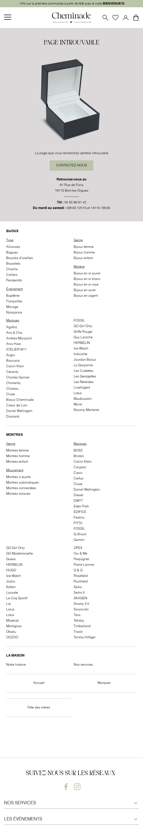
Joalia (10, 581)
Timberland (82, 626)
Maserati (12, 620)
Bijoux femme (84, 247)
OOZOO (12, 637)
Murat (78, 404)
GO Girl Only (83, 326)
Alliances (13, 247)
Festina (79, 517)
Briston (79, 456)
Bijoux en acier (85, 290)
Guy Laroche (83, 337)
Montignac (14, 626)
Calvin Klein (15, 366)
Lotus (78, 393)
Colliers (12, 275)
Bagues (12, 252)
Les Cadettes (83, 371)
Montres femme (17, 450)
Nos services (83, 664)
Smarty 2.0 (81, 604)
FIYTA (78, 523)
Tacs (77, 615)
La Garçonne (83, 365)
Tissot (78, 632)
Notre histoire (16, 664)
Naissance (14, 312)
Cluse (10, 394)
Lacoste (12, 592)
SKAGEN (80, 598)
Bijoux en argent (86, 296)
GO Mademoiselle (19, 553)
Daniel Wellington (19, 411)
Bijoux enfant (83, 258)
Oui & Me (80, 553)
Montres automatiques (22, 482)
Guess (11, 559)
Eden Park (81, 506)
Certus (78, 478)
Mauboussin (83, 399)
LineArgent (82, 387)
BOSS (78, 450)
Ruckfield (81, 581)
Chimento (13, 383)
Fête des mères (38, 707)
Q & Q (78, 570)
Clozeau (12, 388)
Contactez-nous (71, 165)
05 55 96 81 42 (75, 202)
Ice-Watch (81, 348)
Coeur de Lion (16, 405)
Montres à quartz (18, 477)
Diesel (78, 495)
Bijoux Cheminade (20, 400)
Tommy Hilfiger (85, 637)
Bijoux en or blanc (87, 279)
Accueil (39, 683)
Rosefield (81, 576)
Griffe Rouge (83, 332)
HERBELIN (82, 343)
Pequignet (81, 559)
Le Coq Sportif (16, 598)
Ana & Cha (14, 333)
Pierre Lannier (84, 565)
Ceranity (12, 372)
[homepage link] (71, 18)
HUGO (11, 570)
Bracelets (13, 263)
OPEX (78, 548)
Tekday (79, 620)
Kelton (11, 587)
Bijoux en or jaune (87, 273)
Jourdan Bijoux (85, 359)
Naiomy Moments (86, 410)
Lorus (10, 609)
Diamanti (12, 416)
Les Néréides (83, 382)
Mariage (12, 307)
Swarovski (81, 609)
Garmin (79, 540)
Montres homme (18, 456)
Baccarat (13, 361)
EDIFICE (80, 512)
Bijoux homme (84, 252)
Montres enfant (17, 461)
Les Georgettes (85, 376)
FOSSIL (79, 320)
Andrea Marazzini (19, 338)
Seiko (78, 587)
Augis (10, 355)
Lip (8, 604)
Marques (104, 683)
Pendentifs (14, 280)
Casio (78, 473)
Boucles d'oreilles (19, 258)
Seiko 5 (79, 592)
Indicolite (80, 354)
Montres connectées (21, 488)
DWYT (78, 501)
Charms (12, 269)
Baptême (13, 296)
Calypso (80, 467)
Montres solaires (18, 494)
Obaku (11, 632)
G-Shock (80, 534)
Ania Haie (13, 344)
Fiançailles (14, 301)
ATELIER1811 (16, 349)
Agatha (11, 327)
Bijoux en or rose (86, 284)
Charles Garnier (18, 377)
